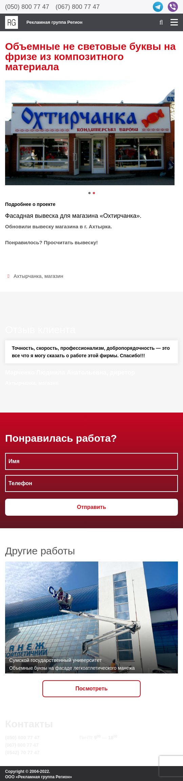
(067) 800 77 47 (78, 6)
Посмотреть (92, 688)
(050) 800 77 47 (27, 6)
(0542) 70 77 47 (22, 752)
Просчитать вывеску (70, 242)
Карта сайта (93, 752)
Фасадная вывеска (31, 215)
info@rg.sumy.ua (99, 745)
